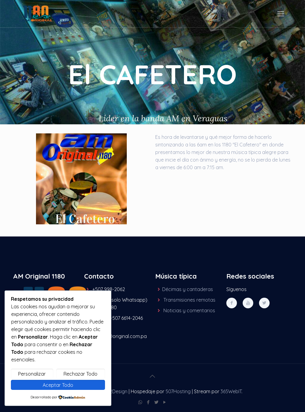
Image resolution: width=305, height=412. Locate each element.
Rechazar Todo (80, 374)
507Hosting (178, 391)
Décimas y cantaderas (187, 289)
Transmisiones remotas (189, 300)
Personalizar (32, 374)
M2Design (116, 391)
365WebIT (231, 391)
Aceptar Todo (58, 385)
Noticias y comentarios (189, 310)
